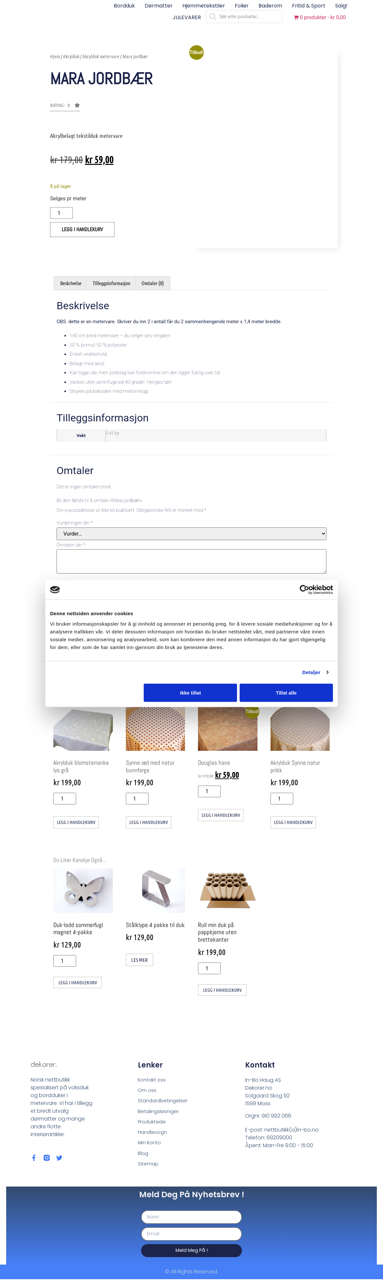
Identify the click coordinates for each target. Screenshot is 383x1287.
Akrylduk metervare (101, 56)
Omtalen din (71, 545)
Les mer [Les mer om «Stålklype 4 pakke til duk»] (139, 960)
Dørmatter (159, 5)
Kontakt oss (152, 1081)
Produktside (152, 1125)
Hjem (55, 56)
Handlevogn (153, 1136)
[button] (65, 107)
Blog (143, 1158)
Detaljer (311, 672)
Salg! (341, 5)
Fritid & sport (308, 5)
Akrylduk (71, 56)
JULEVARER (187, 17)
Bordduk (124, 5)
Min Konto (150, 1147)
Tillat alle (286, 692)
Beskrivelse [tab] (70, 283)
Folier (242, 5)
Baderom (270, 5)
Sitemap (148, 1170)
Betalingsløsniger (159, 1114)
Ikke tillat (190, 692)
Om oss (147, 1092)
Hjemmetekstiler (203, 5)
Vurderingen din (75, 523)
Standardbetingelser (164, 1103)
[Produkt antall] (61, 213)
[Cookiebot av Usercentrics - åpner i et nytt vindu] (304, 590)
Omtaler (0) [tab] (152, 283)
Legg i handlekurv (82, 229)
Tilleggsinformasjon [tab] (111, 283)
